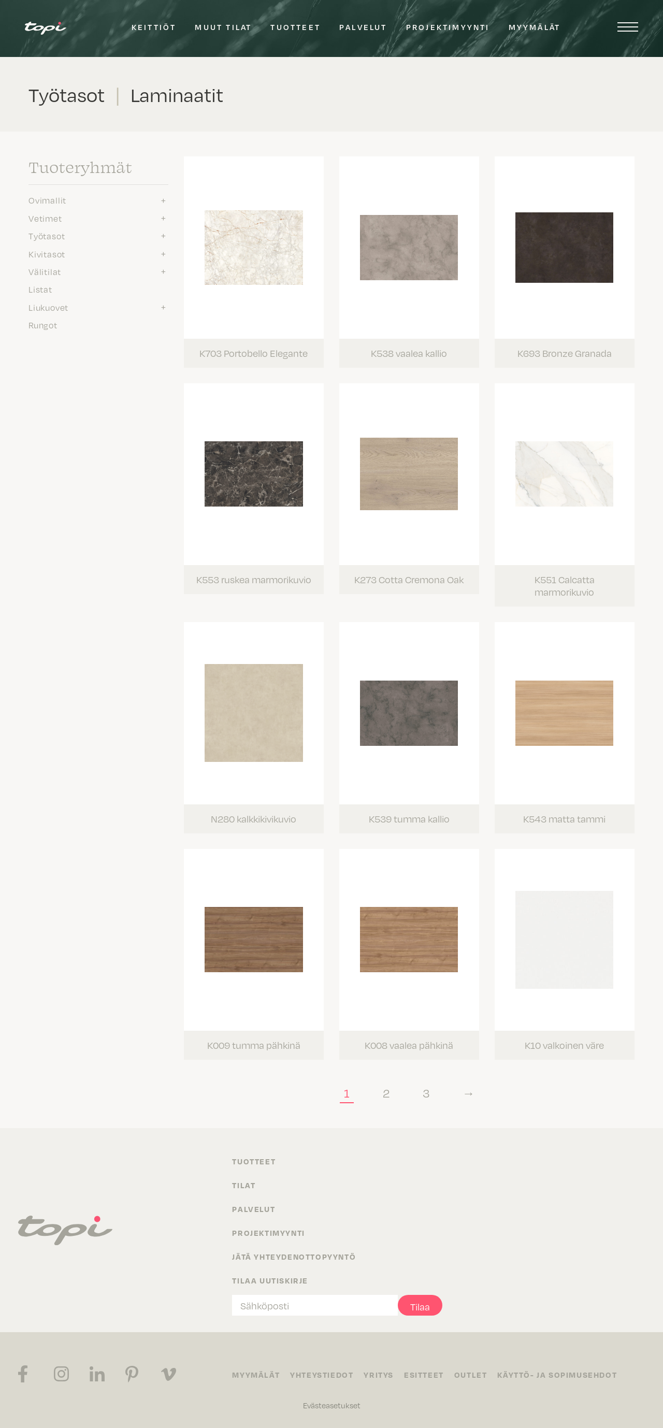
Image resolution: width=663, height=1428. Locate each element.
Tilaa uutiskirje (270, 1280)
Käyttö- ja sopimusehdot (557, 1374)
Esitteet (424, 1374)
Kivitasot (46, 253)
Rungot (42, 324)
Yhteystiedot (321, 1374)
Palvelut (363, 27)
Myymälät (535, 27)
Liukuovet (48, 307)
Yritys (379, 1374)
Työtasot (46, 235)
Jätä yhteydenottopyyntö (294, 1256)
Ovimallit (47, 200)
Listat (40, 289)
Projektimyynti (448, 27)
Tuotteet (295, 27)
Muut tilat (223, 27)
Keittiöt (154, 27)
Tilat (243, 1185)
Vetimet (45, 218)
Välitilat (44, 271)
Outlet (470, 1374)
